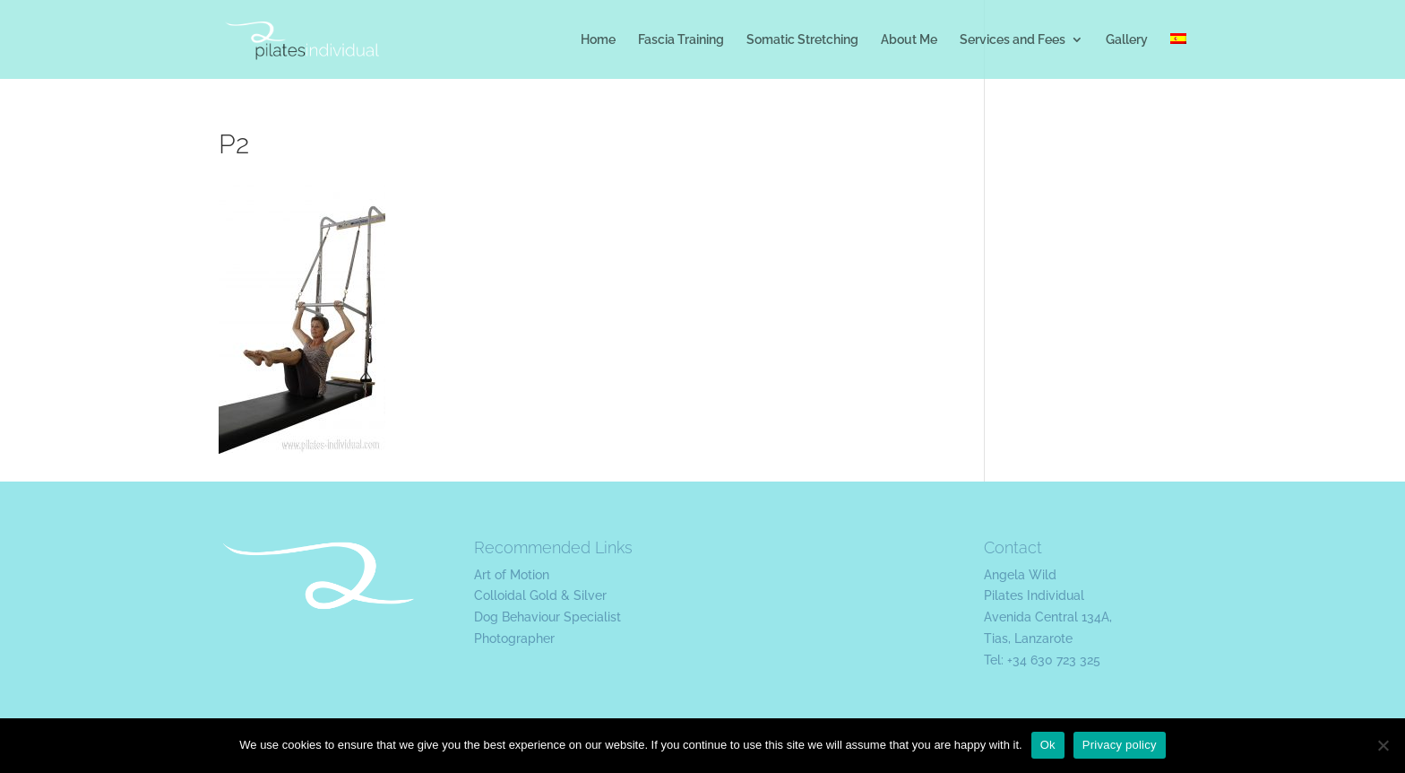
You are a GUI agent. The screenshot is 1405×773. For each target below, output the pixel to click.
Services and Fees (1012, 40)
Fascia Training (681, 40)
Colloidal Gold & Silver (540, 595)
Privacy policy (1119, 744)
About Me (909, 40)
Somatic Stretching (802, 40)
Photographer (514, 638)
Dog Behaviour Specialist (547, 617)
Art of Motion (511, 575)
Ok (1048, 744)
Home (598, 40)
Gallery (1127, 40)
